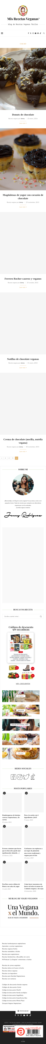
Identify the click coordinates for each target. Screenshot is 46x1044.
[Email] (35, 33)
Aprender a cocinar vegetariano (12, 946)
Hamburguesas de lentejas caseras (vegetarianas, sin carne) (11, 817)
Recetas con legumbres (9, 973)
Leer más (23, 123)
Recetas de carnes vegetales (11, 965)
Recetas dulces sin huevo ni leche (13, 968)
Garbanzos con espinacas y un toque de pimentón (33, 850)
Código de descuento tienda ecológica (14, 992)
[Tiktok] (40, 33)
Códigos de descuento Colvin (11, 987)
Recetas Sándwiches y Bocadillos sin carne (16, 957)
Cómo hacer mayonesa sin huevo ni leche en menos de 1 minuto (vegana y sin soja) (33, 886)
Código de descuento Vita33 (11, 990)
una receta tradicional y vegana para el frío (32, 854)
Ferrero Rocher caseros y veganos (23, 278)
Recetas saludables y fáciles (11, 951)
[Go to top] (23, 1041)
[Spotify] (38, 33)
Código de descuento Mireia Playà (13, 1000)
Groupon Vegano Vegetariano (11, 1003)
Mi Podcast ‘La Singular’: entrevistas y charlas (16, 959)
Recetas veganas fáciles (9, 949)
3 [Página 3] (12, 458)
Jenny (23, 118)
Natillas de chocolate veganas (23, 359)
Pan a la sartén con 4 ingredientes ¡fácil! (31, 816)
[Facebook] (28, 33)
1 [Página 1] (5, 458)
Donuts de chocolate (23, 114)
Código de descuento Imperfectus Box (14, 998)
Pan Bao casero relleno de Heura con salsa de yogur (11, 885)
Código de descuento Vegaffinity (12, 995)
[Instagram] (33, 33)
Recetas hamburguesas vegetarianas (14, 943)
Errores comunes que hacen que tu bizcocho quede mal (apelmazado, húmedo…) (11, 851)
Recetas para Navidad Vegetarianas (13, 976)
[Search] (44, 33)
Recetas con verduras (9, 979)
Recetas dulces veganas (9, 971)
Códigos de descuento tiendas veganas (14, 984)
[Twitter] (30, 33)
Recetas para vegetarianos (10, 954)
